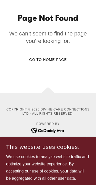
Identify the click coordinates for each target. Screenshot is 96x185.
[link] (48, 130)
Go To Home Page (48, 60)
